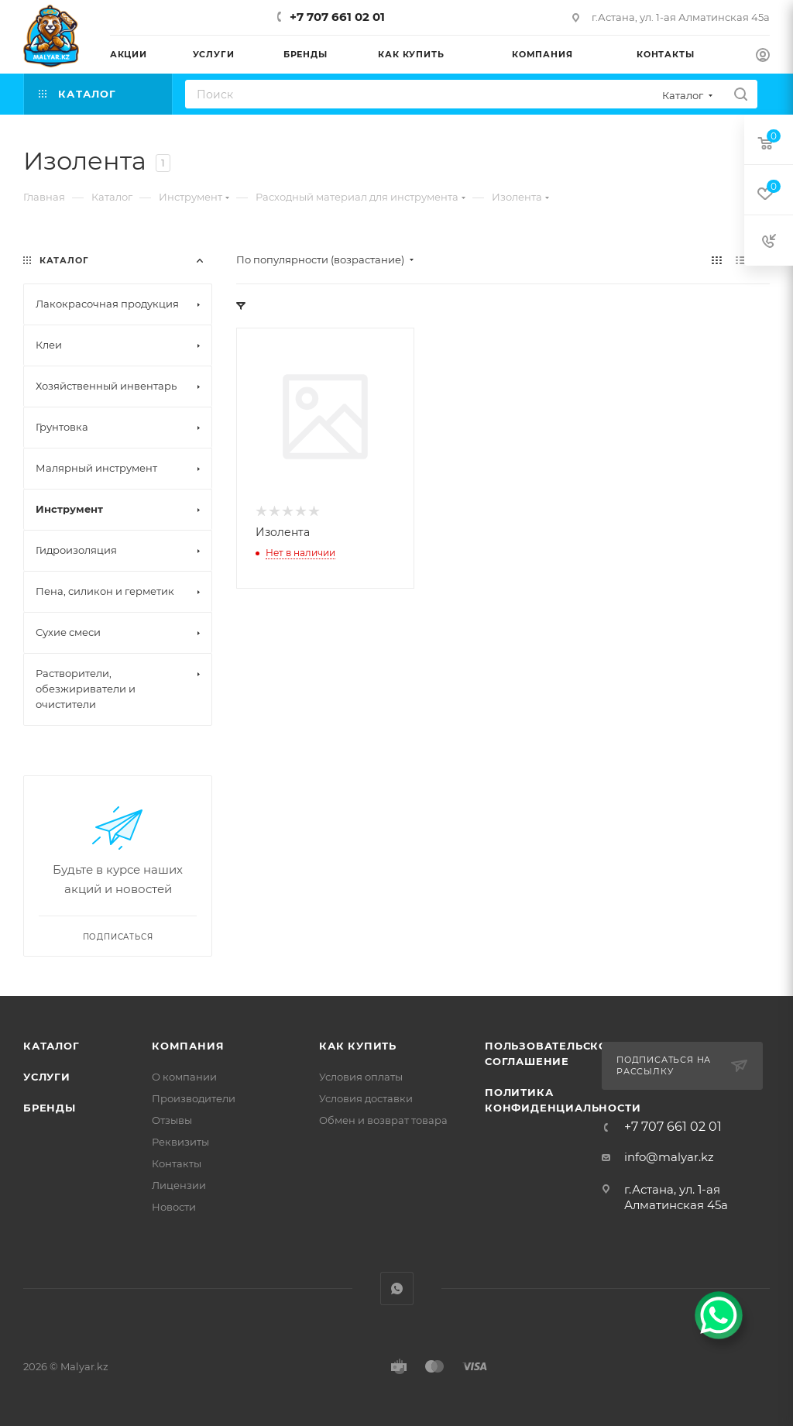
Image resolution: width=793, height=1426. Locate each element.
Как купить (357, 1045)
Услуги (46, 1076)
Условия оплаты (361, 1076)
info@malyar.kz (669, 1156)
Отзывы (172, 1120)
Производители (193, 1098)
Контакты (176, 1163)
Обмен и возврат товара (383, 1120)
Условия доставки (366, 1098)
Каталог (51, 1045)
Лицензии (179, 1185)
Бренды (49, 1107)
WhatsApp (397, 1288)
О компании (184, 1076)
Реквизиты (180, 1142)
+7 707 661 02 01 (337, 16)
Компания (188, 1045)
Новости (174, 1207)
